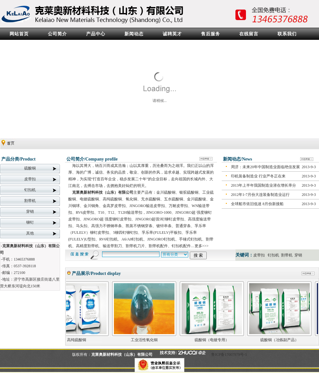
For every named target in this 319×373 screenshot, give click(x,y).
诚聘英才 (172, 34)
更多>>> (202, 246)
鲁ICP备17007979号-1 (229, 354)
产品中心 (95, 34)
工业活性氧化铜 (147, 340)
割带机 (30, 200)
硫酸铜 (30, 168)
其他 (30, 233)
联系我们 (287, 34)
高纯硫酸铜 (80, 340)
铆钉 (30, 222)
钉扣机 (30, 190)
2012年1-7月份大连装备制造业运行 (260, 194)
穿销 (30, 211)
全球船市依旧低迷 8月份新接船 (257, 204)
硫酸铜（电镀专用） (215, 340)
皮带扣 (30, 179)
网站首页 (19, 34)
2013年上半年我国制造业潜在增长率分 (263, 185)
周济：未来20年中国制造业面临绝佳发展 (265, 167)
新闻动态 (134, 34)
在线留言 (248, 34)
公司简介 (57, 34)
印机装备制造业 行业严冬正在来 (258, 176)
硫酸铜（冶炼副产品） (283, 340)
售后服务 (210, 34)
